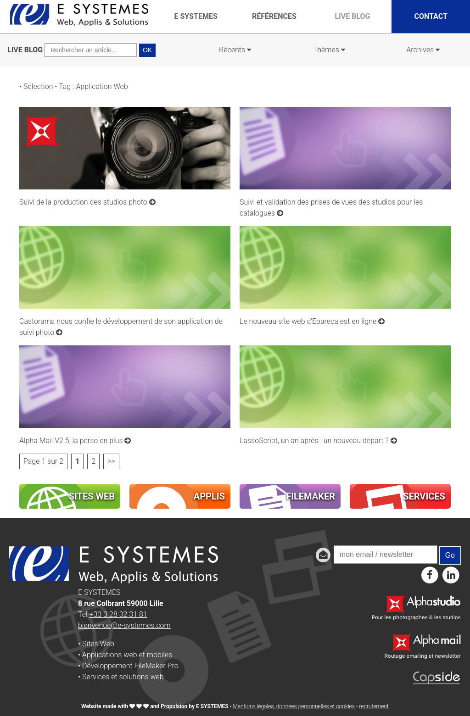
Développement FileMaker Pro (130, 665)
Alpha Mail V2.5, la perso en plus (75, 440)
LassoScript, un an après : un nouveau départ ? (318, 440)
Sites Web (98, 643)
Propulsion (174, 706)
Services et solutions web (123, 676)
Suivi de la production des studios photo (87, 202)
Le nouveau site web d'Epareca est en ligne (312, 321)
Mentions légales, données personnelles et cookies (293, 706)
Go (450, 555)
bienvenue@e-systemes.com (124, 625)
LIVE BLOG (25, 49)
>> (111, 461)
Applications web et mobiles (127, 654)
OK (147, 50)
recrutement (374, 706)
